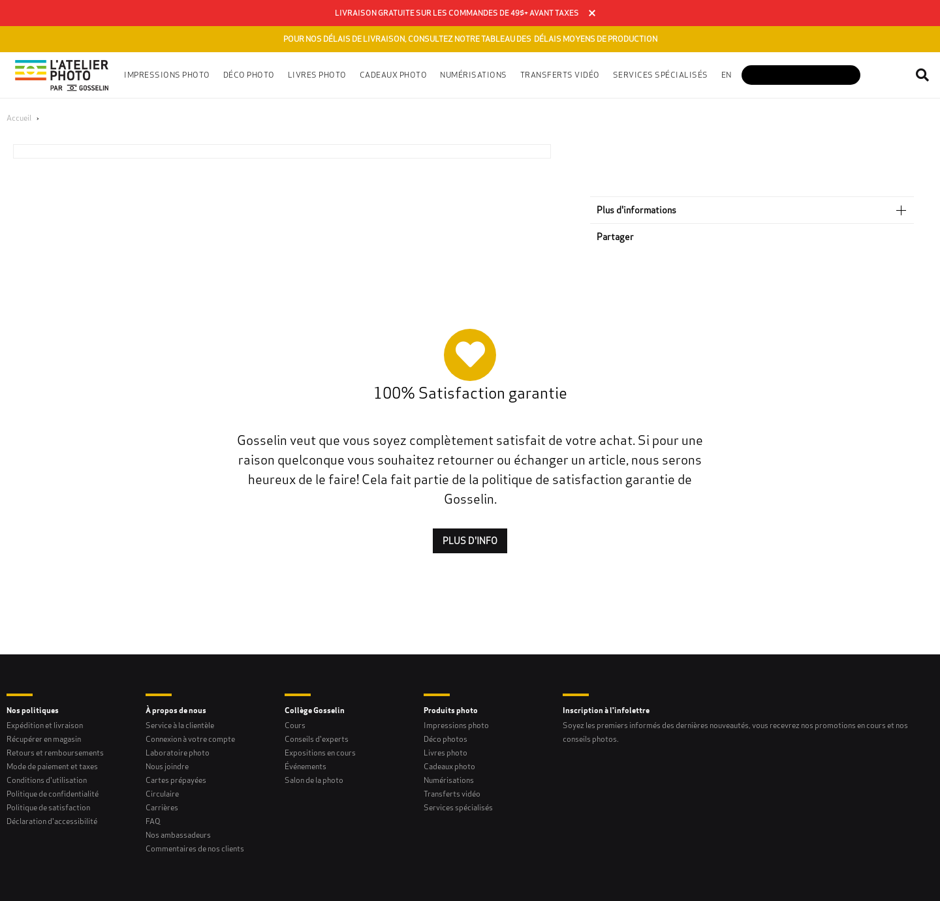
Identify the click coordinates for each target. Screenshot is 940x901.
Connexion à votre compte (190, 739)
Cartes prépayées (176, 780)
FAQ (153, 821)
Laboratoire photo (178, 752)
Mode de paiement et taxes (52, 766)
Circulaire (162, 794)
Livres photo (445, 752)
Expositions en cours (320, 752)
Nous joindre (167, 766)
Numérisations (449, 780)
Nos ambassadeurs (178, 835)
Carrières (162, 807)
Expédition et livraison (45, 725)
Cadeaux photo (449, 766)
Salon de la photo (314, 780)
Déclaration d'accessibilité (52, 821)
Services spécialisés (458, 807)
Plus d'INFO (470, 541)
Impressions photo (456, 725)
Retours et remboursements (55, 752)
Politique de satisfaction (48, 807)
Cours (295, 725)
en (726, 75)
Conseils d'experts (317, 739)
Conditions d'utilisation (47, 780)
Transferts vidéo (560, 75)
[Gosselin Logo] (62, 75)
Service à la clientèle (180, 725)
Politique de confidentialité (53, 794)
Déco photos (445, 739)
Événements (305, 766)
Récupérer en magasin (44, 739)
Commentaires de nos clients (195, 848)
